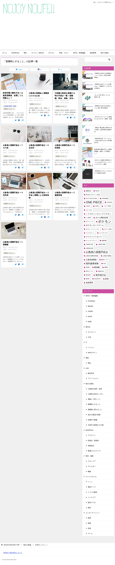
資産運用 (93, 53)
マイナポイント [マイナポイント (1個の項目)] (90, 233)
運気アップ (92, 487)
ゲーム (90, 533)
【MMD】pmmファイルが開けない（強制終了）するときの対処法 (103, 86)
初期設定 (91, 446)
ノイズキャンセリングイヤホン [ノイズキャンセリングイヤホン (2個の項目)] (98, 214)
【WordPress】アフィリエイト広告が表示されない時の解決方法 (103, 140)
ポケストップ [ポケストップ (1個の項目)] (89, 221)
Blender (90, 306)
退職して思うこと (94, 399)
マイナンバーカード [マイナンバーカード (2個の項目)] (94, 237)
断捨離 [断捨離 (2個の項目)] (97, 267)
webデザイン (92, 352)
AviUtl (90, 316)
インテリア (92, 497)
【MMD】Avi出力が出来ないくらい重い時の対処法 (102, 107)
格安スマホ (92, 502)
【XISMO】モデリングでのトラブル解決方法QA (103, 172)
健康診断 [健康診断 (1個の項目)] (104, 240)
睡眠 (89, 471)
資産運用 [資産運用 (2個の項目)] (89, 283)
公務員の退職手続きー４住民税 (13, 194)
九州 (89, 337)
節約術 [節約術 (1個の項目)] (88, 278)
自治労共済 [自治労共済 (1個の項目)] (97, 278)
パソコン (91, 347)
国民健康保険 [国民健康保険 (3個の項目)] (92, 263)
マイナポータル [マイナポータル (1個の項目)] (103, 233)
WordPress (15, 53)
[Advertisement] (57, 33)
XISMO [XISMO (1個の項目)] (97, 206)
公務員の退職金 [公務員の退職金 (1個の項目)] (107, 255)
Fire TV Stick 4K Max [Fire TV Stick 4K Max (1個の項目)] (91, 198)
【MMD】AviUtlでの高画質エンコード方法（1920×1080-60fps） (103, 75)
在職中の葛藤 (92, 420)
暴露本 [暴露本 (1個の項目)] (106, 267)
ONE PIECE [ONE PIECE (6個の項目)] (94, 202)
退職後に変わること (95, 409)
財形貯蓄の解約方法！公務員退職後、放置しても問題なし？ (13, 95)
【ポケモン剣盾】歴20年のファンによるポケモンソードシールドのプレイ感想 (103, 162)
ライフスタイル (91, 477)
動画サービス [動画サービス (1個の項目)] (105, 259)
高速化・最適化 (93, 440)
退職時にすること (9, 109)
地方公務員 (104, 53)
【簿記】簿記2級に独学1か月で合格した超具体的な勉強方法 (103, 129)
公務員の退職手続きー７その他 (13, 146)
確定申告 (91, 373)
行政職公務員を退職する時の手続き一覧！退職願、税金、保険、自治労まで (65, 95)
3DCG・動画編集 (79, 53)
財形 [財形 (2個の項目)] (107, 279)
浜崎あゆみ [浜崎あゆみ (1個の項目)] (101, 271)
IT (86, 342)
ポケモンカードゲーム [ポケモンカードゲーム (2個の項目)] (95, 225)
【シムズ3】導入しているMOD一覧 (102, 96)
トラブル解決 (92, 492)
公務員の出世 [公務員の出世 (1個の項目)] (89, 244)
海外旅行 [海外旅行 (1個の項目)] (88, 275)
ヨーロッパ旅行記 (37, 53)
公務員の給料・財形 (10, 106)
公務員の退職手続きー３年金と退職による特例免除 (39, 195)
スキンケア (92, 461)
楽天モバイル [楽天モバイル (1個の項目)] (89, 271)
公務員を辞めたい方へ (96, 394)
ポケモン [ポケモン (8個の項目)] (104, 221)
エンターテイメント (93, 513)
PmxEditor (91, 301)
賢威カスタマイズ (94, 451)
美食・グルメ (64, 53)
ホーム (4, 53)
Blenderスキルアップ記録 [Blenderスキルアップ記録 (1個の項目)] (93, 194)
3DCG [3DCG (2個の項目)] (88, 191)
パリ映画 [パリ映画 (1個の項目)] (88, 217)
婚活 (89, 508)
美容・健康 (89, 456)
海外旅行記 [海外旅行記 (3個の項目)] (100, 275)
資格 (87, 358)
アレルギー (92, 466)
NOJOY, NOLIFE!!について (12, 553)
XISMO (90, 311)
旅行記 (88, 327)
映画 (89, 518)
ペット (90, 482)
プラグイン (92, 435)
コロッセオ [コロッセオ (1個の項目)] (89, 210)
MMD (90, 321)
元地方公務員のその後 (96, 425)
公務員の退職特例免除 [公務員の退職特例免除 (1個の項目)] (92, 255)
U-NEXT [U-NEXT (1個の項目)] (88, 206)
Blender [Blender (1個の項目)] (97, 191)
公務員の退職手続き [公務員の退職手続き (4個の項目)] (97, 252)
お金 (87, 368)
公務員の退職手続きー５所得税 (65, 146)
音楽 (89, 528)
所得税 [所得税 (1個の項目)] (88, 267)
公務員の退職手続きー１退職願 (13, 243)
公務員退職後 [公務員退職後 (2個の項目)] (91, 260)
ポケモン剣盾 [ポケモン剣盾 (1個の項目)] (108, 229)
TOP (12, 545)
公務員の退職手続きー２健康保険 (65, 194)
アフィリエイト (93, 378)
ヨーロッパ (92, 332)
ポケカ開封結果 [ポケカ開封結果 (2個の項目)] (101, 218)
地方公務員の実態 (94, 415)
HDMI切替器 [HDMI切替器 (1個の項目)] (105, 198)
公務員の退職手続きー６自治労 (39, 146)
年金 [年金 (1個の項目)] (104, 263)
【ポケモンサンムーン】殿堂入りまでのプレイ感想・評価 (103, 118)
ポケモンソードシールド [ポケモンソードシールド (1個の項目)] (92, 229)
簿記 (25, 53)
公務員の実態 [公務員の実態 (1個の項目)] (101, 244)
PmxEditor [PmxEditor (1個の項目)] (109, 202)
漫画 (89, 523)
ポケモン (51, 53)
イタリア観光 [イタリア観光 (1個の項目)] (107, 206)
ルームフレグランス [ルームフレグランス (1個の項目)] (91, 240)
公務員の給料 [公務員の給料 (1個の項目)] (89, 248)
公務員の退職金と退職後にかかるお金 (39, 94)
